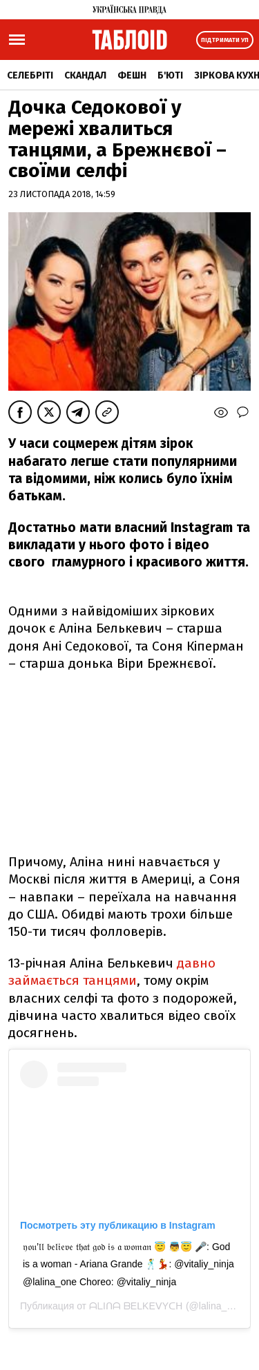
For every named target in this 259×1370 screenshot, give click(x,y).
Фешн (131, 75)
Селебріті (30, 75)
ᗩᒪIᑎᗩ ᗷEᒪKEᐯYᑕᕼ (136, 1305)
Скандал (85, 75)
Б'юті (170, 75)
